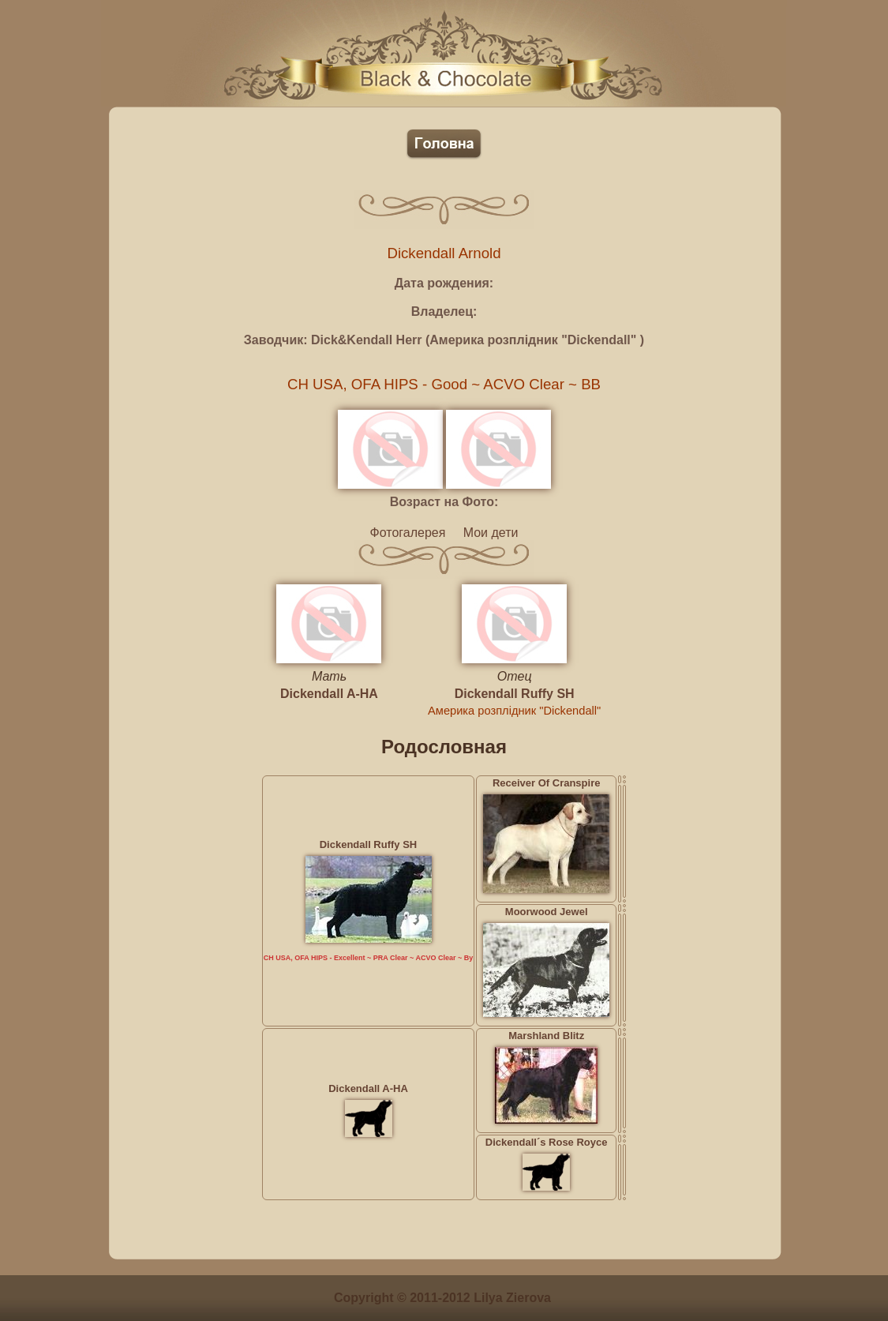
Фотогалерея (408, 532)
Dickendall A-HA (329, 693)
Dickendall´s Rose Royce (546, 1142)
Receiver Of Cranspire (547, 783)
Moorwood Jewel (546, 912)
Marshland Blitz (546, 1035)
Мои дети (491, 532)
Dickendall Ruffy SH (515, 693)
